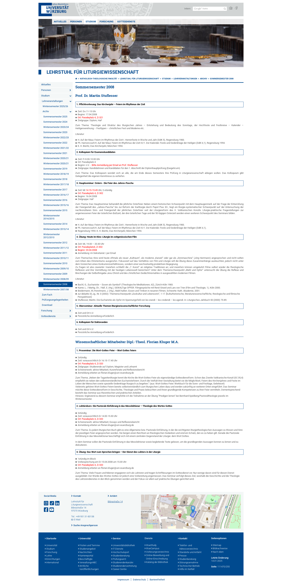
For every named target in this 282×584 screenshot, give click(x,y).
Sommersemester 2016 (55, 200)
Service (115, 538)
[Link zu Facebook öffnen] (46, 510)
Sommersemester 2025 (55, 116)
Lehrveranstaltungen (52, 101)
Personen (76, 21)
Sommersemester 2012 (55, 242)
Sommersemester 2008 (55, 284)
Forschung (106, 21)
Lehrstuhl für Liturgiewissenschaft (93, 72)
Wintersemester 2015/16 (56, 205)
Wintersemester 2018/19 (56, 174)
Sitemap (216, 545)
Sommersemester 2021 (55, 153)
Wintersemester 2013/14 (56, 229)
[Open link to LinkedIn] (57, 503)
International (52, 562)
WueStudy (150, 545)
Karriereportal (85, 555)
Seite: (214, 566)
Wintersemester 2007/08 (56, 289)
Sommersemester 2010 (55, 263)
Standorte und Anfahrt (189, 552)
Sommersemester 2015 (55, 210)
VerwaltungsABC (87, 562)
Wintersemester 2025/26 (55, 106)
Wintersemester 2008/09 (56, 279)
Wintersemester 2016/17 (56, 194)
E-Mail (77, 519)
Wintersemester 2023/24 (56, 127)
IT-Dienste (117, 549)
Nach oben (217, 552)
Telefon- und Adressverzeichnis (188, 547)
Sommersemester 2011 (55, 253)
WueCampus (152, 548)
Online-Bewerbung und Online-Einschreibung (157, 557)
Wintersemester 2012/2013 (51, 236)
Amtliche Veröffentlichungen (88, 568)
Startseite (50, 538)
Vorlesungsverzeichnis (157, 552)
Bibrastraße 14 (115, 501)
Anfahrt (113, 496)
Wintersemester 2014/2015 (51, 217)
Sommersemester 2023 (55, 132)
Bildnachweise (219, 548)
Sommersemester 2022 (55, 142)
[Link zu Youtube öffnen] (51, 510)
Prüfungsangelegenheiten (55, 299)
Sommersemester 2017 (55, 189)
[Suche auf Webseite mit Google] (210, 9)
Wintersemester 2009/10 (56, 268)
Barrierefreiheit (157, 579)
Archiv (46, 111)
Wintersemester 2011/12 (56, 247)
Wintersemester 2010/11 (56, 258)
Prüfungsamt (118, 559)
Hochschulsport (120, 552)
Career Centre (119, 569)
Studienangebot (86, 549)
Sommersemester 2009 (55, 273)
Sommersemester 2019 (55, 168)
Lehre (48, 555)
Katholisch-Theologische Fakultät (98, 79)
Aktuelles (60, 21)
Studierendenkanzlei (122, 562)
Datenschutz (139, 579)
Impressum (123, 579)
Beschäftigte (85, 559)
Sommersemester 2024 (55, 121)
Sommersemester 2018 (55, 179)
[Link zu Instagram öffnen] (46, 503)
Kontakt (77, 496)
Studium (91, 21)
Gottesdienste (126, 21)
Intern (187, 8)
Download (47, 305)
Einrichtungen (52, 559)
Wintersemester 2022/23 (56, 137)
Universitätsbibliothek (123, 545)
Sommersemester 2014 (55, 223)
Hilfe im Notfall (186, 569)
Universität (51, 545)
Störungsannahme (188, 562)
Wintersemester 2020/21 (56, 158)
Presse (182, 555)
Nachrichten (85, 552)
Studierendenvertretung (124, 566)
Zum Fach (47, 294)
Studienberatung (120, 555)
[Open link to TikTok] (51, 503)
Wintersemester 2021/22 (56, 148)
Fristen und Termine (89, 545)
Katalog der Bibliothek (156, 562)
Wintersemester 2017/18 (56, 184)
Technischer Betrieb (189, 566)
